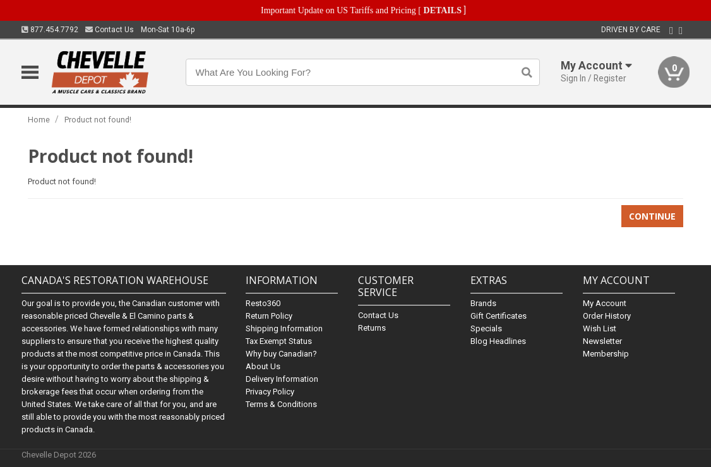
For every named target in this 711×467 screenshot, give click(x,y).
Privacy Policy (270, 391)
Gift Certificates (498, 316)
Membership (606, 353)
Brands (483, 303)
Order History (607, 316)
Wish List (599, 328)
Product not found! (97, 119)
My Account (604, 303)
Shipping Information (284, 328)
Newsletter (602, 341)
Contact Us (109, 29)
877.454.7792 (49, 29)
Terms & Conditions (281, 404)
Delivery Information (282, 379)
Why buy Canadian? (281, 353)
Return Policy (269, 316)
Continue (652, 216)
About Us (263, 366)
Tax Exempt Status (279, 341)
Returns (372, 328)
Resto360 (263, 303)
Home (39, 119)
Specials (486, 328)
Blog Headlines (498, 341)
